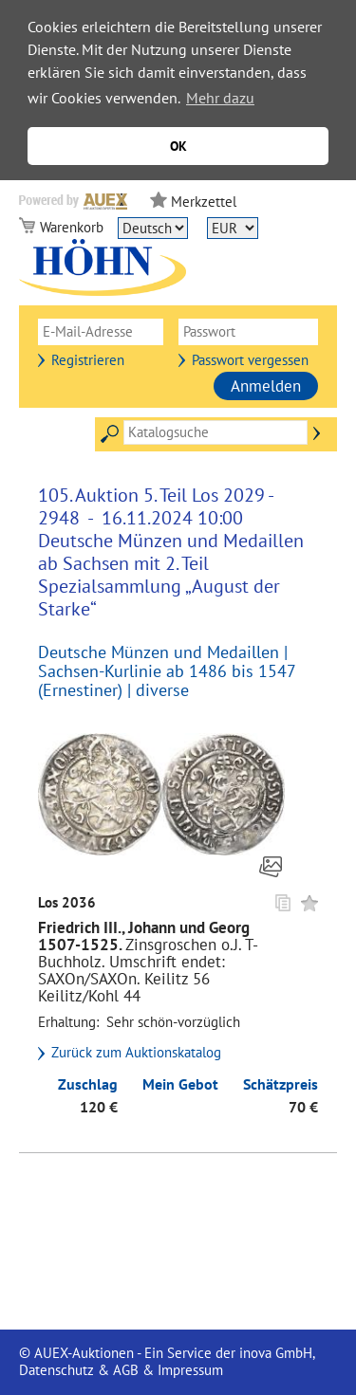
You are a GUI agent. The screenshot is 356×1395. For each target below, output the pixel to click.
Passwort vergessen (250, 360)
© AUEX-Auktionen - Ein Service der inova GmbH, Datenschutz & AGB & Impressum (166, 1361)
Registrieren (87, 360)
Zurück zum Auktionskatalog (136, 1052)
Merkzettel (203, 202)
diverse (162, 690)
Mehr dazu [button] (220, 97)
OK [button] (178, 146)
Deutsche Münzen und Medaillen (158, 652)
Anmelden (266, 386)
